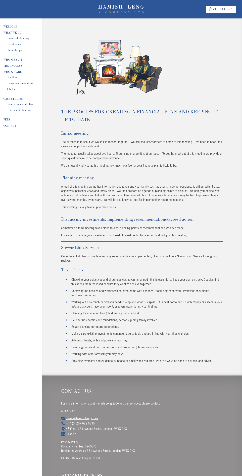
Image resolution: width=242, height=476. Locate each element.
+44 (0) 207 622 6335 (78, 423)
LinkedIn (68, 434)
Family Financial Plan (20, 104)
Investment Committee (20, 83)
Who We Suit (12, 59)
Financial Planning (18, 38)
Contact (9, 125)
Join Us (11, 89)
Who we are (12, 71)
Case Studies (13, 98)
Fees (6, 119)
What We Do (12, 32)
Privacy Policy (69, 442)
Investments (14, 44)
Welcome (10, 26)
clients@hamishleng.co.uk (79, 418)
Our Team (12, 77)
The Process (12, 65)
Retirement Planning (19, 110)
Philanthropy (14, 50)
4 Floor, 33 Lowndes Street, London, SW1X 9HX (94, 429)
